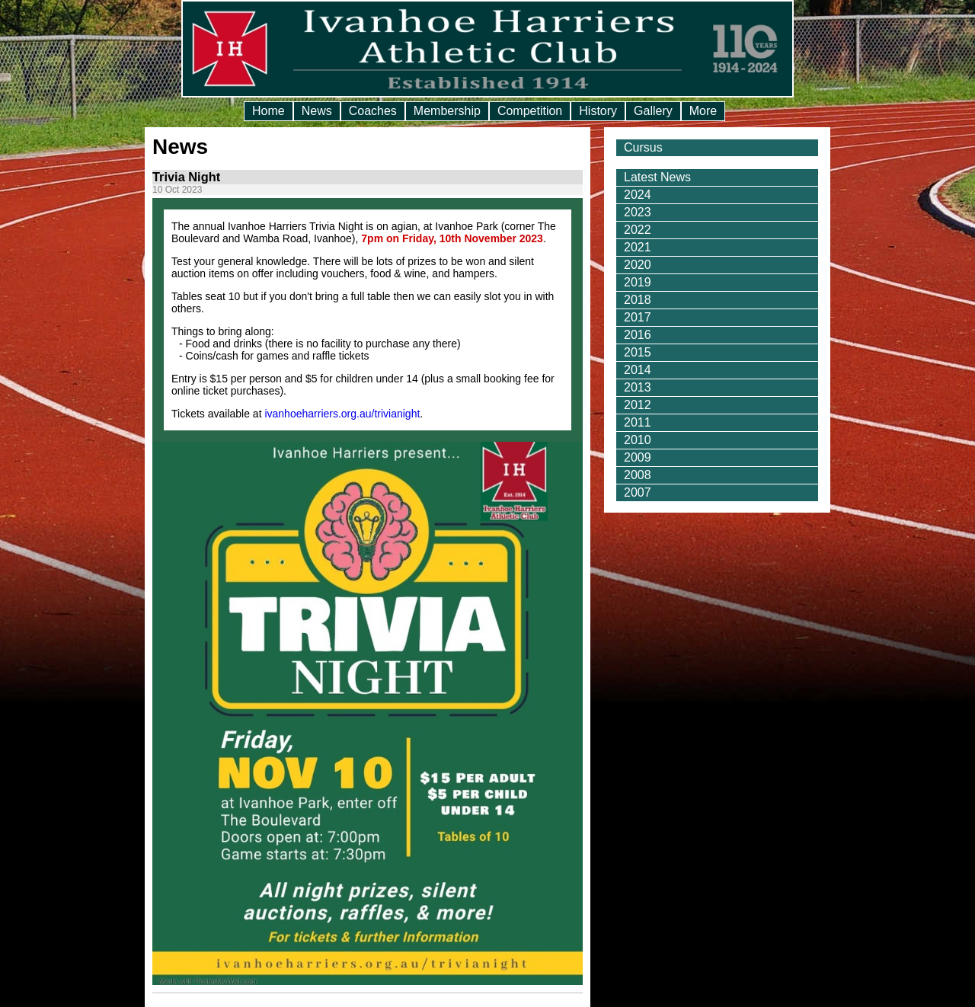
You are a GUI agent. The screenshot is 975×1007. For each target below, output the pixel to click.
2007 (637, 492)
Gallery (653, 110)
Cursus (643, 147)
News (317, 110)
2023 (637, 212)
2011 (637, 422)
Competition (529, 110)
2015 (637, 352)
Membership (447, 110)
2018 (637, 299)
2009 (637, 457)
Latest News (657, 177)
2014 (637, 369)
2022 (637, 229)
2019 (637, 282)
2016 (637, 334)
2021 (637, 247)
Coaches (373, 110)
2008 (637, 474)
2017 (637, 317)
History (598, 110)
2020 (637, 264)
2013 (637, 387)
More (703, 110)
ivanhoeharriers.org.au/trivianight (342, 414)
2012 (637, 404)
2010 (637, 439)
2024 (637, 194)
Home (268, 110)
